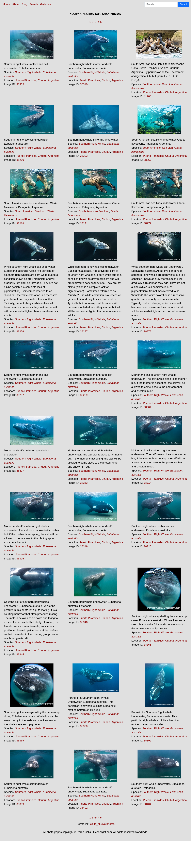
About (15, 4)
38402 (84, 807)
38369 (20, 740)
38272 (147, 223)
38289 (84, 395)
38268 (20, 223)
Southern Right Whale (28, 72)
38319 (84, 546)
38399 (20, 804)
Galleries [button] (46, 4)
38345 (20, 654)
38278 (147, 331)
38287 (20, 395)
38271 (84, 223)
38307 (20, 470)
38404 (147, 804)
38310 (84, 84)
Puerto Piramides (26, 80)
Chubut (42, 80)
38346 (84, 622)
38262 (84, 155)
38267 (147, 159)
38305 (20, 84)
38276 (20, 331)
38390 (84, 726)
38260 (20, 159)
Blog (24, 4)
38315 (20, 558)
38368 (147, 644)
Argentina (53, 80)
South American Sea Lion (157, 84)
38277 (84, 331)
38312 (84, 482)
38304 (147, 407)
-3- (95, 21)
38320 (147, 546)
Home (6, 4)
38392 (147, 740)
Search (33, 4)
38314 (147, 482)
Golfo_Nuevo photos (102, 823)
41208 (147, 96)
